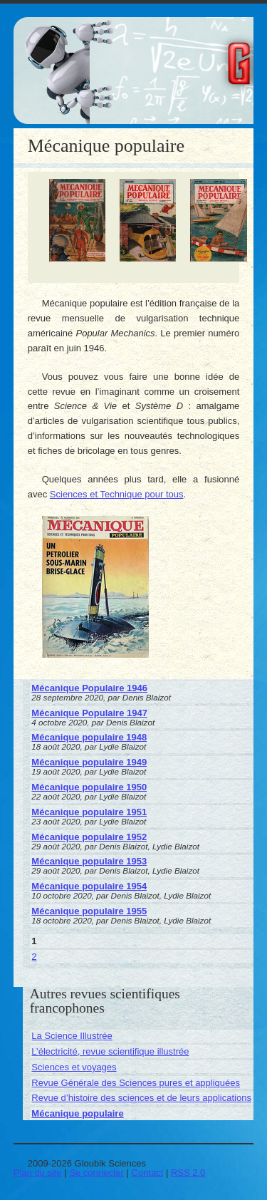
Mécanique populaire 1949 (89, 762)
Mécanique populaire (77, 1113)
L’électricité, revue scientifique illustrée (110, 1051)
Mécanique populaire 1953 (89, 861)
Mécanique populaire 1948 (89, 737)
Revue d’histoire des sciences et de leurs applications (141, 1097)
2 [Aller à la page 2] (33, 956)
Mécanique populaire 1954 (89, 886)
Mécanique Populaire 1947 (89, 713)
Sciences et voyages (73, 1067)
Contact (148, 1172)
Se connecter (96, 1172)
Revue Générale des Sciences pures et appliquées (135, 1082)
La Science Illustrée (71, 1035)
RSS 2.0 (188, 1172)
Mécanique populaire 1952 (89, 837)
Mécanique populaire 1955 (89, 911)
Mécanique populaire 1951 (89, 812)
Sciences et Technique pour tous (117, 494)
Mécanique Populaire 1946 (89, 688)
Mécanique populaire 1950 (89, 787)
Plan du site (38, 1172)
